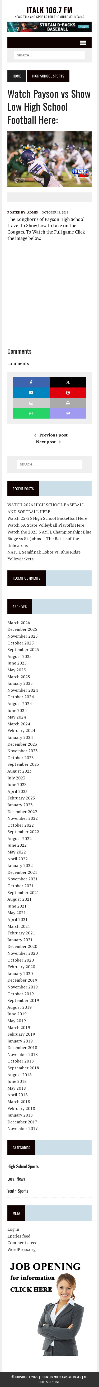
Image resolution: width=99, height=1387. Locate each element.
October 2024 (20, 697)
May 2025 (16, 670)
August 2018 (19, 1075)
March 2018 (18, 1101)
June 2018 (17, 1081)
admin (32, 212)
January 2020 (20, 973)
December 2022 (22, 811)
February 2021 (21, 933)
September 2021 (23, 892)
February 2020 (21, 966)
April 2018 (17, 1095)
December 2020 (22, 946)
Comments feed (22, 1242)
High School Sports (23, 1166)
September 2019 (23, 1000)
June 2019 (17, 1014)
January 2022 (20, 865)
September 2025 (23, 649)
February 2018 (21, 1108)
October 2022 (20, 825)
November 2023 (22, 751)
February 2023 (21, 798)
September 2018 (23, 1068)
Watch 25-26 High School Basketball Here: (47, 518)
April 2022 (17, 859)
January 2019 (20, 1041)
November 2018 (22, 1054)
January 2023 (20, 805)
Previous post (51, 435)
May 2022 (16, 852)
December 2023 (22, 744)
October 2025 (20, 643)
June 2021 (17, 906)
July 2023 (16, 778)
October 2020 (20, 960)
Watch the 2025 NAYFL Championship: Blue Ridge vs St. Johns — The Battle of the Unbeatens (49, 538)
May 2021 (16, 912)
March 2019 (18, 1027)
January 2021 (20, 940)
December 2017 (22, 1122)
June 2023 (17, 784)
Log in (13, 1229)
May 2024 (16, 717)
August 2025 (19, 656)
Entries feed (18, 1236)
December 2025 (22, 629)
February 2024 (21, 730)
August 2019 (19, 1007)
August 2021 (19, 899)
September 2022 (23, 832)
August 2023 (19, 771)
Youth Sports (18, 1191)
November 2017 (22, 1128)
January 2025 (20, 683)
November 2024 (22, 690)
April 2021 (17, 919)
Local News (16, 1179)
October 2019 (20, 994)
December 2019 (22, 980)
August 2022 (19, 838)
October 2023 (20, 757)
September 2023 (23, 764)
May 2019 (16, 1021)
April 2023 (17, 791)
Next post (48, 442)
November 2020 (22, 953)
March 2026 (18, 622)
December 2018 (22, 1047)
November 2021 (22, 879)
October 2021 (20, 886)
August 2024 (19, 703)
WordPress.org (21, 1249)
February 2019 (21, 1034)
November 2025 (22, 636)
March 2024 (18, 724)
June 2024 (17, 710)
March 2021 (18, 926)
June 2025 (17, 663)
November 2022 (22, 818)
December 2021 (22, 872)
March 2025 (18, 677)
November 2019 (22, 987)
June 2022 (17, 845)
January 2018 (20, 1115)
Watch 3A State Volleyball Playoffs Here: (46, 525)
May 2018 (16, 1088)
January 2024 (20, 737)
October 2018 (20, 1061)
